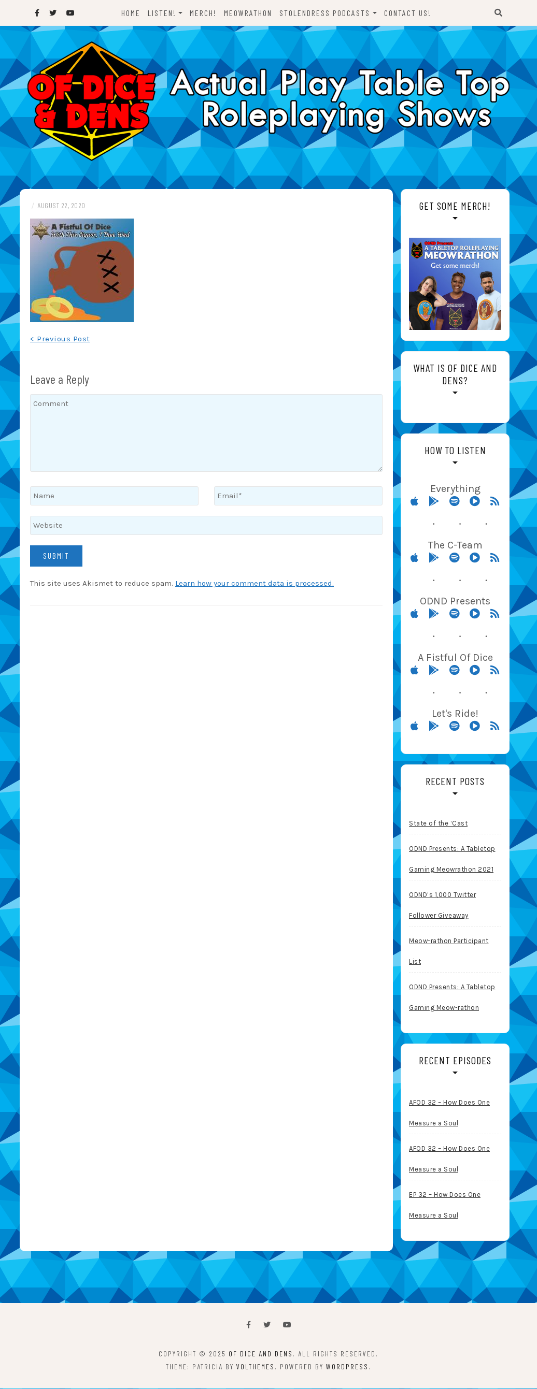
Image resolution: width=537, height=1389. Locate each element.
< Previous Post (60, 339)
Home (130, 13)
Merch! (203, 13)
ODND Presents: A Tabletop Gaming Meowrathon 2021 (452, 859)
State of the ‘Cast (438, 824)
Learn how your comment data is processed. (254, 583)
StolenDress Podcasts (325, 13)
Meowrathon (248, 13)
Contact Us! (407, 13)
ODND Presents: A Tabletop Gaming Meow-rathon (452, 997)
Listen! (162, 13)
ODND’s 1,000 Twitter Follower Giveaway (442, 905)
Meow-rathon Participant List (449, 951)
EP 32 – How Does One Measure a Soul (445, 1205)
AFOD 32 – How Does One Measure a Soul (449, 1113)
